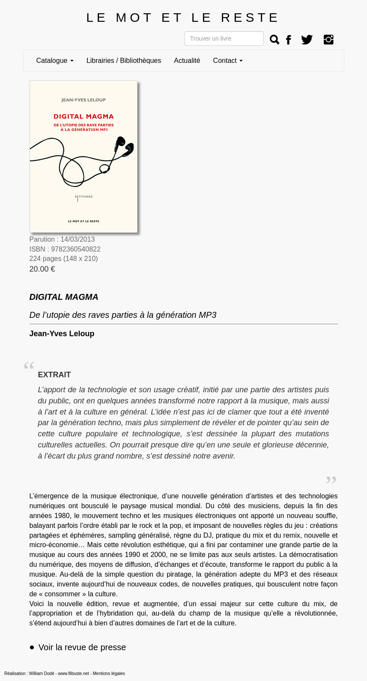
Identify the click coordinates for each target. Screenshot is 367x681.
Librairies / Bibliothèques (124, 60)
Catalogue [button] (55, 60)
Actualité (187, 60)
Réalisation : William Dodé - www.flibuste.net (46, 673)
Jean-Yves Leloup (62, 333)
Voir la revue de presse (78, 647)
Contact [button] (228, 60)
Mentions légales (109, 673)
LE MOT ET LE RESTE (183, 17)
